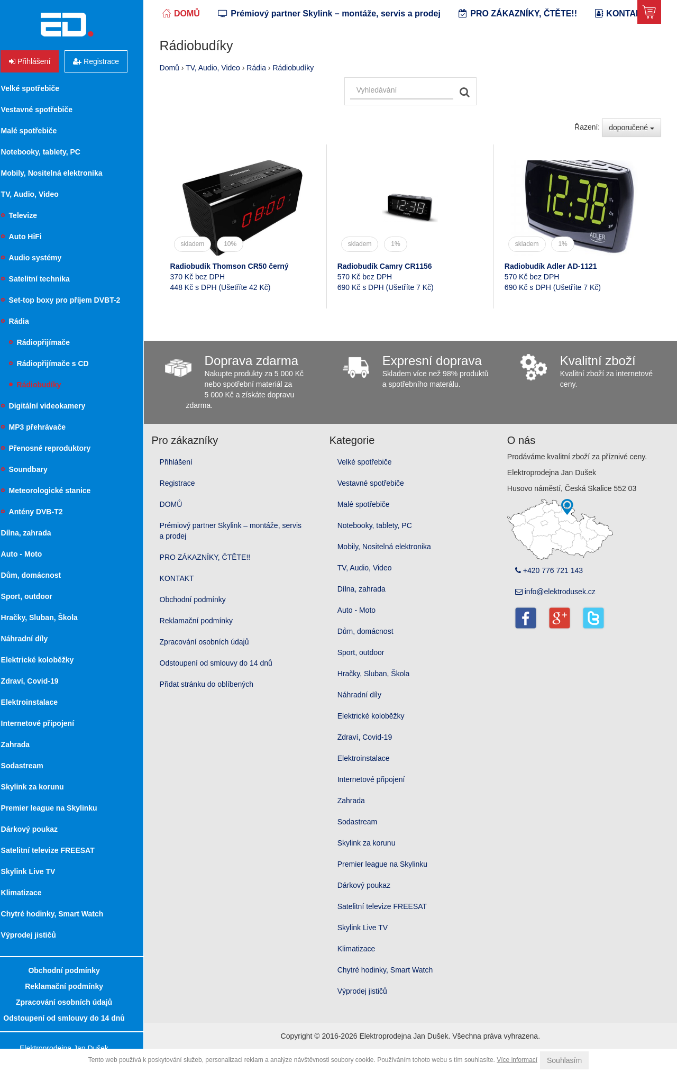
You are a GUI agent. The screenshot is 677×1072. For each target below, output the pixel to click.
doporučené (631, 150)
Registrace (192, 506)
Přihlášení (191, 484)
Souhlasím (564, 1060)
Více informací (517, 1060)
